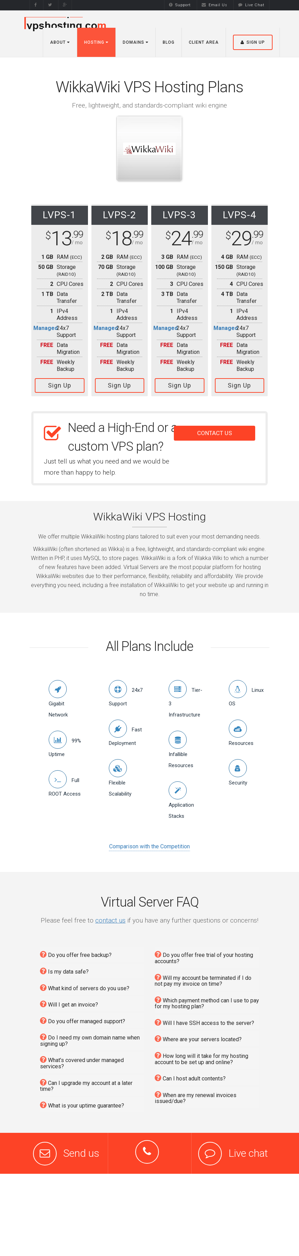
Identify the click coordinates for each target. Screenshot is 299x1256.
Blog (169, 42)
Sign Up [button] (253, 42)
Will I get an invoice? (69, 1001)
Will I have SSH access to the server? (204, 1019)
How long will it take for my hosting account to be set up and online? (201, 1055)
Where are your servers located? (198, 1036)
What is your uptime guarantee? (82, 1102)
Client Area (204, 42)
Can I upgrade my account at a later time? (86, 1082)
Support (180, 5)
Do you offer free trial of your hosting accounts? (204, 954)
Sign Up (59, 385)
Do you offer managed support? (82, 1017)
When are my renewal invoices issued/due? (195, 1094)
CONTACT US (214, 430)
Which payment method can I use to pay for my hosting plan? (207, 1000)
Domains (135, 42)
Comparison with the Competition (149, 843)
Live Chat (251, 5)
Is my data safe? (64, 968)
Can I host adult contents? (190, 1075)
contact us (110, 917)
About (60, 42)
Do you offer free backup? (76, 951)
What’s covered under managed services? (82, 1060)
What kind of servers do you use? (84, 984)
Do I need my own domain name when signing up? (90, 1037)
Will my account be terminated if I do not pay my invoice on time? (203, 977)
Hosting (96, 42)
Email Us (214, 5)
